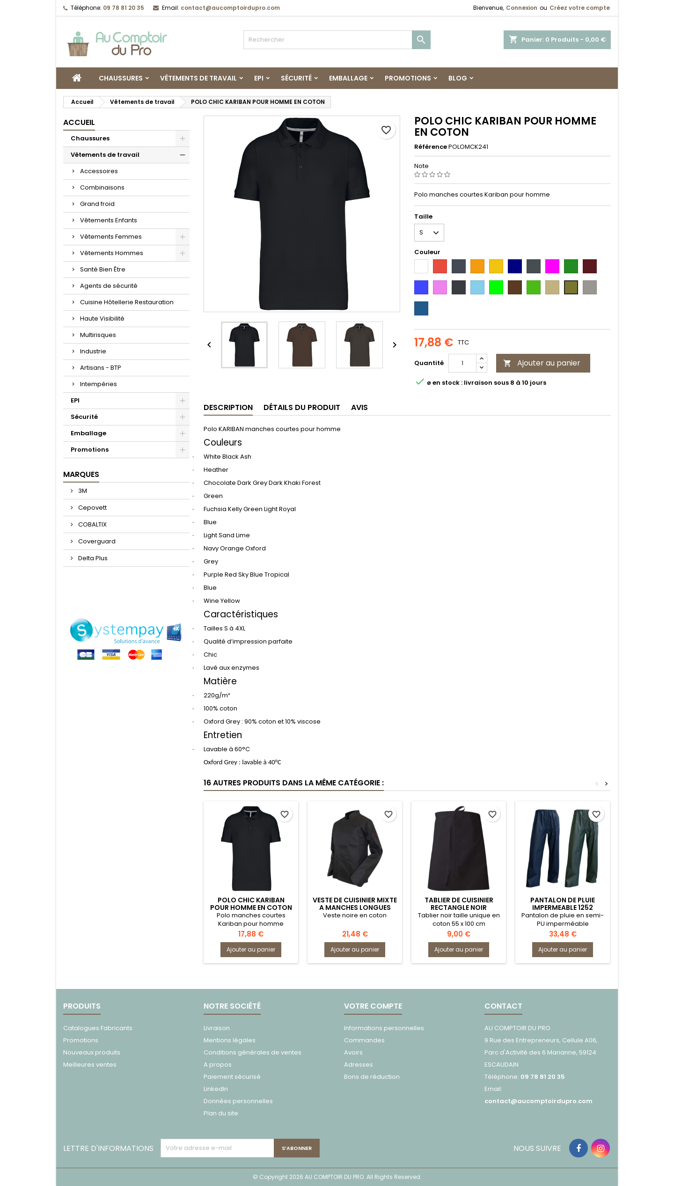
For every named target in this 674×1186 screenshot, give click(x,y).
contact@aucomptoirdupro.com (230, 8)
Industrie (93, 351)
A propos (218, 1064)
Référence (430, 147)
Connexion (521, 8)
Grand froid (97, 203)
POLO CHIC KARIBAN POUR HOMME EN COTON (251, 903)
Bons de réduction (372, 1076)
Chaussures (121, 78)
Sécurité (296, 78)
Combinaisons (102, 187)
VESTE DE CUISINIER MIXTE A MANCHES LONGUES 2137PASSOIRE (355, 907)
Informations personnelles (384, 1028)
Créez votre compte (579, 8)
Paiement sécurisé (232, 1076)
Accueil (79, 122)
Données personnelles (238, 1101)
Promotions (408, 78)
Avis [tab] (359, 407)
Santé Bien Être (102, 269)
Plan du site (221, 1113)
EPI (259, 78)
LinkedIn (216, 1088)
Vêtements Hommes (111, 253)
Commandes (364, 1040)
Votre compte (373, 1006)
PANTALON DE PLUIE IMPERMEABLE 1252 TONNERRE (562, 907)
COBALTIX (92, 524)
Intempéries (98, 384)
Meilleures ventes (90, 1064)
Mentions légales (230, 1040)
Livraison (217, 1028)
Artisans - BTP (100, 367)
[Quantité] (462, 363)
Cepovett (92, 507)
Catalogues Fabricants (97, 1028)
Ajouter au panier (541, 363)
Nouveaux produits (91, 1052)
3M (82, 490)
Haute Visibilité (102, 318)
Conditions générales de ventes (252, 1052)
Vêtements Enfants (108, 220)
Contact (503, 1006)
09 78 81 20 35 (123, 8)
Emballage (348, 78)
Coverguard (96, 541)
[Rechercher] (337, 39)
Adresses (358, 1064)
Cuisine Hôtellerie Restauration (127, 302)
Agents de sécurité (109, 285)
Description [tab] (228, 407)
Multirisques (98, 334)
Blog (457, 78)
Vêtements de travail (198, 78)
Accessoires (99, 171)
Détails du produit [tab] (302, 407)
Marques (81, 474)
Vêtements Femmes (111, 236)
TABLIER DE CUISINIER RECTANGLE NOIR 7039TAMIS (459, 907)
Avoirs (353, 1052)
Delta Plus (92, 558)
